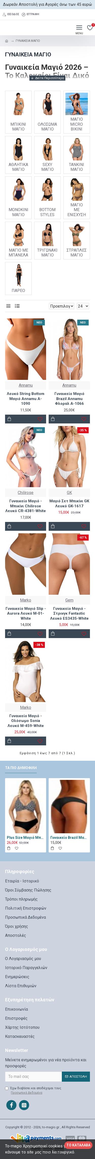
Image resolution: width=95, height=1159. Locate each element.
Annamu (26, 385)
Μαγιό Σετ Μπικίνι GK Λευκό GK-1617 (69, 503)
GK (69, 492)
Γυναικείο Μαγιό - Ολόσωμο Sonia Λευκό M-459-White (26, 721)
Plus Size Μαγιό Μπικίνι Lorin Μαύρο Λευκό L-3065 (25, 838)
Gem (69, 600)
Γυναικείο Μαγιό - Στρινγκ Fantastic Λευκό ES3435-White (69, 613)
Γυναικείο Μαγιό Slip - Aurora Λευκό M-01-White (26, 613)
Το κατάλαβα (78, 1145)
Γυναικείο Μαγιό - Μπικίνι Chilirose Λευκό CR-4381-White (25, 506)
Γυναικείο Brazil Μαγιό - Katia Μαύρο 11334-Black (69, 838)
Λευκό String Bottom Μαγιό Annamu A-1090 (25, 398)
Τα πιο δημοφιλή (21, 768)
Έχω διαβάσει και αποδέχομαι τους (33, 1090)
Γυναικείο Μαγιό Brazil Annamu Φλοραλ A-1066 (69, 398)
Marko (25, 600)
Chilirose (25, 492)
